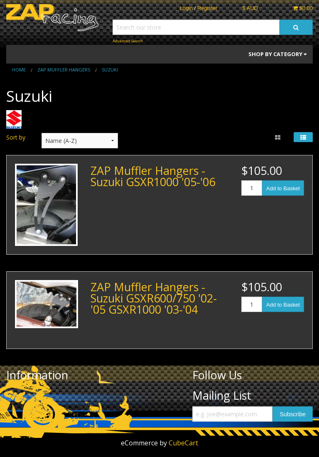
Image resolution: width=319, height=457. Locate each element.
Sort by (15, 137)
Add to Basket (283, 188)
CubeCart (183, 442)
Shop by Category (277, 54)
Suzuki (110, 69)
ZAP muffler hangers (63, 69)
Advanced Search (128, 41)
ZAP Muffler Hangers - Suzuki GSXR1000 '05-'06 (153, 176)
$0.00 (303, 8)
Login (186, 8)
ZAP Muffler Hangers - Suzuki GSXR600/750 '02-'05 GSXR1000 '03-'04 (154, 298)
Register (207, 8)
